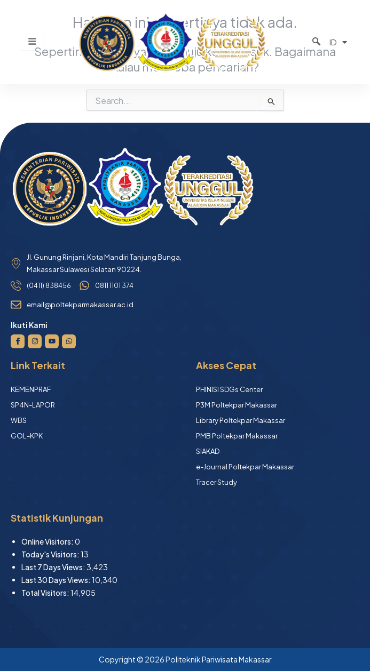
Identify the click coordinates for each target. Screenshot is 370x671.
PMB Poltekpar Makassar (237, 436)
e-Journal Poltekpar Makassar (245, 466)
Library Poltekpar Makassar (240, 420)
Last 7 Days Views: (53, 567)
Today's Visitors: (51, 554)
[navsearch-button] (309, 41)
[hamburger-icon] (32, 42)
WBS (19, 420)
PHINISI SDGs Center (229, 389)
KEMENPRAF (31, 389)
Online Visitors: (48, 541)
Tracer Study (216, 482)
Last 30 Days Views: (56, 580)
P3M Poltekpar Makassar (236, 405)
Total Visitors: (45, 592)
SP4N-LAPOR (33, 405)
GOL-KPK (27, 436)
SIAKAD (207, 451)
